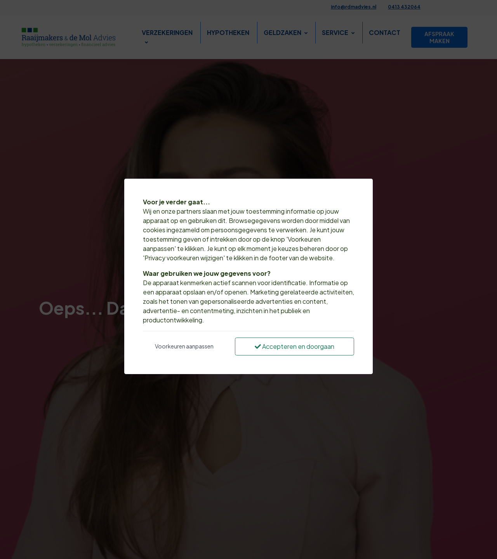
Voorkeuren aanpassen (184, 346)
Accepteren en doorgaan (294, 346)
